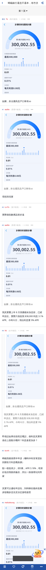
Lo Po (7, 207)
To (7, 19)
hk (6, 330)
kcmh (7, 450)
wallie (7, 109)
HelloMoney (10, 502)
